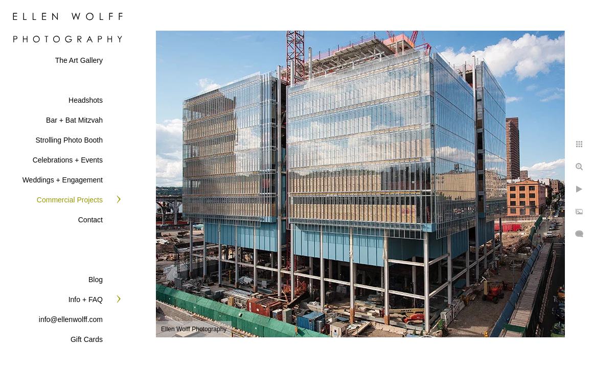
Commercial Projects (70, 200)
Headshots (86, 100)
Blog (95, 279)
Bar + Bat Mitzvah (74, 120)
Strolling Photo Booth (69, 140)
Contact (90, 220)
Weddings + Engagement (62, 180)
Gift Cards (87, 339)
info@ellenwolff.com (71, 319)
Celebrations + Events (68, 160)
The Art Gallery (79, 60)
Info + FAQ (86, 299)
